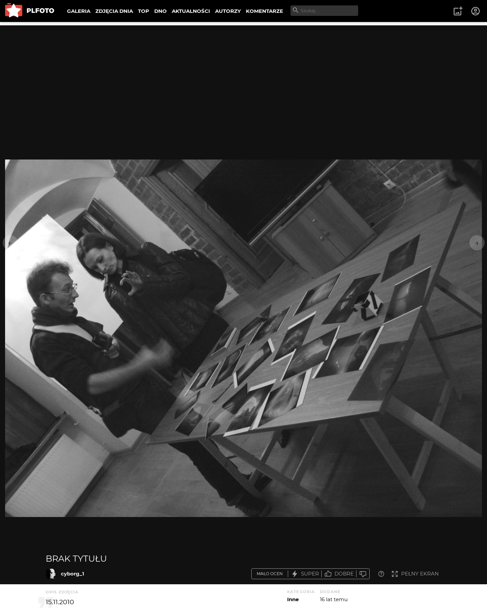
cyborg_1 (72, 573)
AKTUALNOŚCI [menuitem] (191, 11)
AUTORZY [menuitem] (228, 11)
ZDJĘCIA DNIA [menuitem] (114, 11)
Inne (293, 599)
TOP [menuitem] (143, 11)
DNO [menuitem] (160, 11)
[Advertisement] (243, 72)
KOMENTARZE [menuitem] (264, 11)
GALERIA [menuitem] (78, 11)
